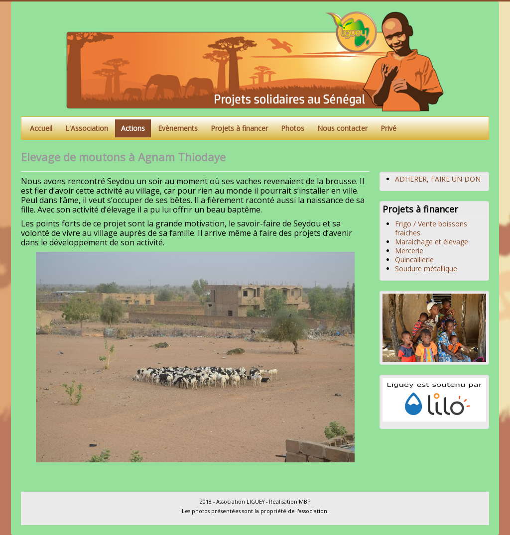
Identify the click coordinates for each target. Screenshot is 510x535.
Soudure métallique (426, 268)
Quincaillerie (414, 259)
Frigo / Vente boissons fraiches (431, 228)
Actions (133, 128)
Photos (292, 128)
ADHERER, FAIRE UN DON (438, 179)
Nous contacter (342, 128)
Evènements (178, 128)
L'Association (86, 128)
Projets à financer (239, 128)
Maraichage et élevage (431, 241)
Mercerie (409, 250)
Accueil (41, 128)
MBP (304, 501)
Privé (388, 128)
